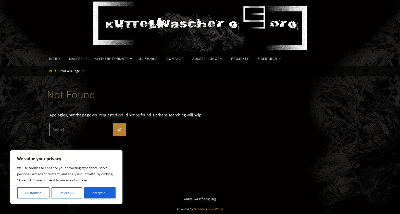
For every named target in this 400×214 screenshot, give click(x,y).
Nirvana (199, 209)
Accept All (99, 193)
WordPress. (215, 209)
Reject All (67, 193)
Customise (33, 193)
